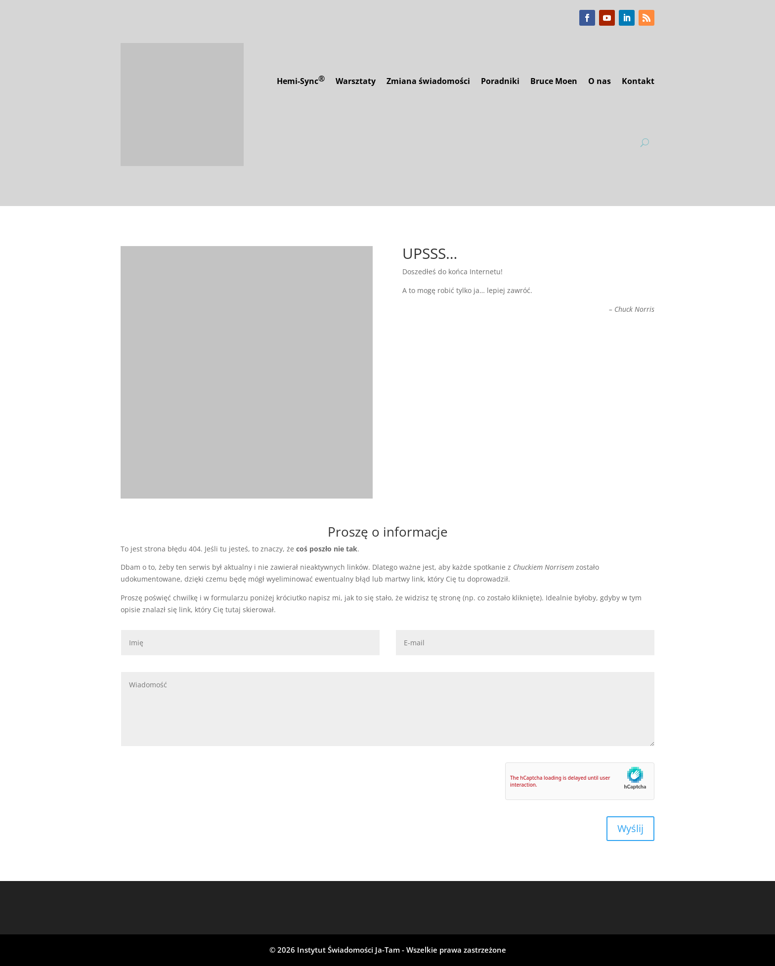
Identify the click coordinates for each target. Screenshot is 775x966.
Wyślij (630, 828)
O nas (599, 81)
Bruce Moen (553, 81)
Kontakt (638, 81)
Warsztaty (356, 81)
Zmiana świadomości (428, 81)
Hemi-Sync (301, 79)
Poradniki (500, 81)
